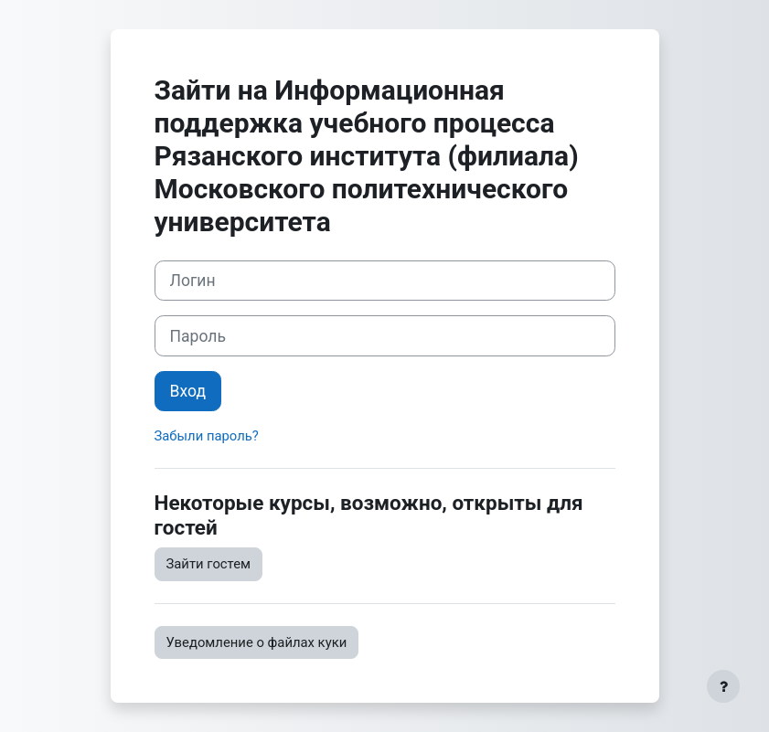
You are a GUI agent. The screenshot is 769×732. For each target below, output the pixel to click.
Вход (188, 391)
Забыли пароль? (207, 436)
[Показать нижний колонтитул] (723, 686)
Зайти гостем (208, 564)
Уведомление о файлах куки (256, 642)
